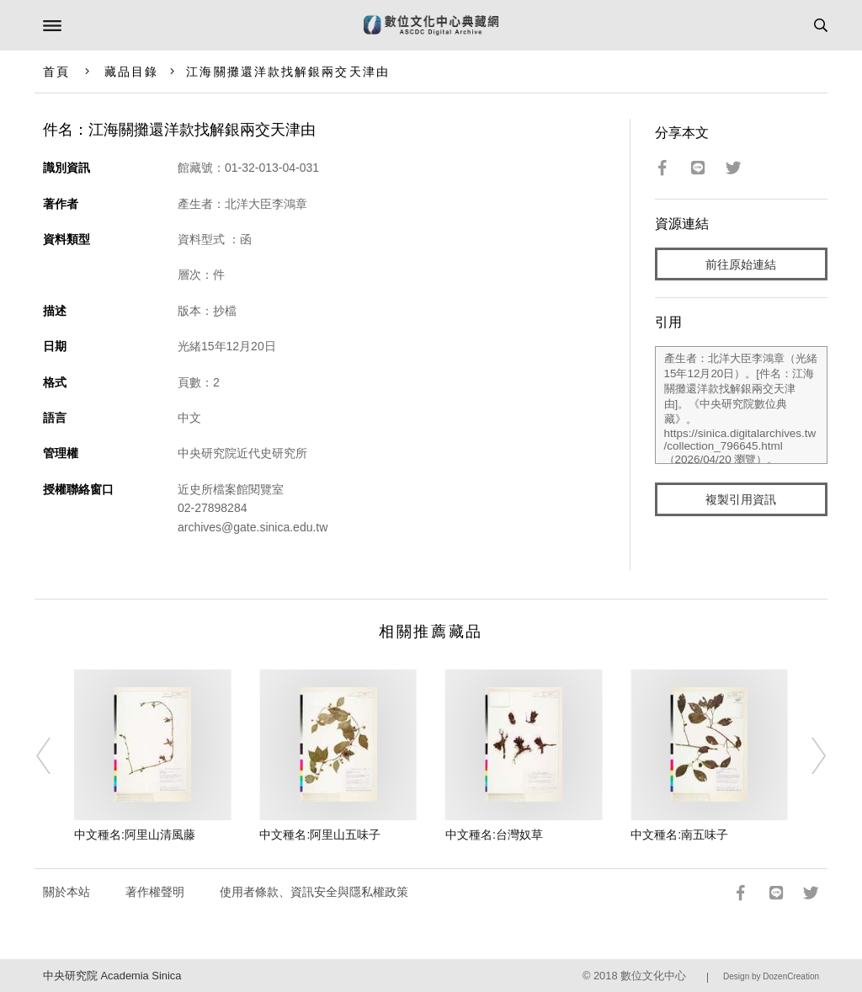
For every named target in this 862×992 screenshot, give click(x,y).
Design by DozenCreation (771, 976)
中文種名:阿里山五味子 (319, 834)
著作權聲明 (154, 892)
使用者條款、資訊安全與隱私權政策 (314, 892)
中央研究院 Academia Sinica (112, 975)
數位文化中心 (653, 975)
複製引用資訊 (740, 499)
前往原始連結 (740, 264)
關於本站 (66, 892)
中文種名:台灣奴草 (494, 834)
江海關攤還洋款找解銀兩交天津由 (288, 71)
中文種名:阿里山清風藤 (134, 834)
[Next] (807, 756)
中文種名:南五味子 (679, 834)
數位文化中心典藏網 (431, 25)
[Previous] (54, 756)
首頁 (56, 71)
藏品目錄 (131, 71)
